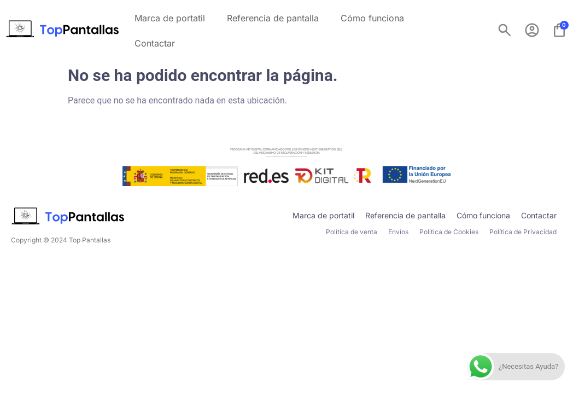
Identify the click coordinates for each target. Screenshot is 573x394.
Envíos (398, 232)
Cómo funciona (372, 18)
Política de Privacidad (523, 232)
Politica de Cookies (448, 232)
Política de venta (351, 232)
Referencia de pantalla (273, 18)
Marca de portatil (170, 18)
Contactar (155, 43)
